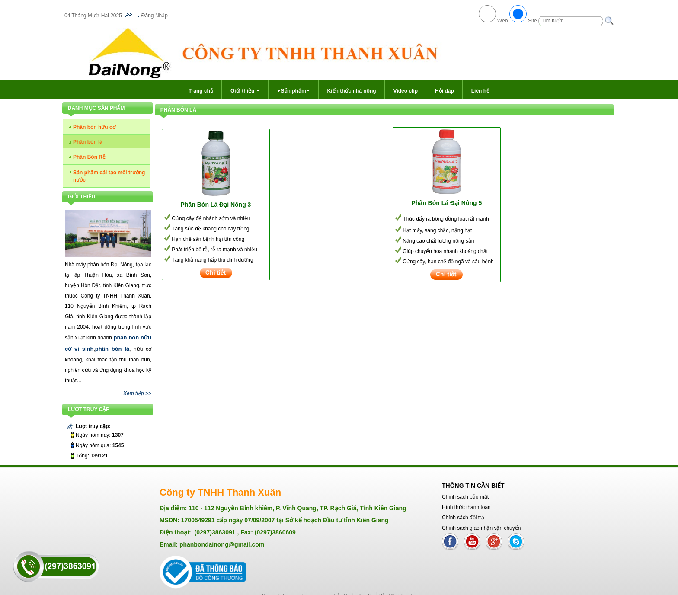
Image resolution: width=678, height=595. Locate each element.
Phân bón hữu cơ (94, 127)
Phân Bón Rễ (89, 157)
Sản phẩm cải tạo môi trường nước (109, 176)
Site (532, 21)
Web (502, 21)
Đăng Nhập (154, 16)
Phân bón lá (87, 142)
